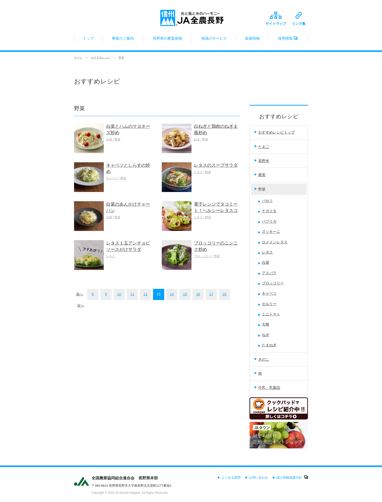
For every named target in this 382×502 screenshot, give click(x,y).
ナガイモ (267, 211)
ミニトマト (269, 314)
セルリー (267, 304)
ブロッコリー (202, 256)
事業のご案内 (123, 39)
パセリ (265, 201)
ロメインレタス (272, 242)
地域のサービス (214, 39)
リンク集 (299, 19)
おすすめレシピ (100, 57)
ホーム (78, 57)
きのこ (262, 359)
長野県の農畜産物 (167, 39)
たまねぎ (267, 345)
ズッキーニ (269, 231)
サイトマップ (276, 19)
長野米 (262, 161)
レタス (198, 172)
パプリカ (267, 221)
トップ (88, 39)
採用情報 (288, 39)
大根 (263, 324)
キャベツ (112, 178)
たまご (262, 147)
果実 (260, 175)
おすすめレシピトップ (275, 132)
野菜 (121, 57)
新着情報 (252, 39)
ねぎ (197, 139)
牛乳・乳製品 (267, 387)
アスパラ (267, 273)
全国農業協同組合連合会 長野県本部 (125, 478)
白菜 (109, 139)
